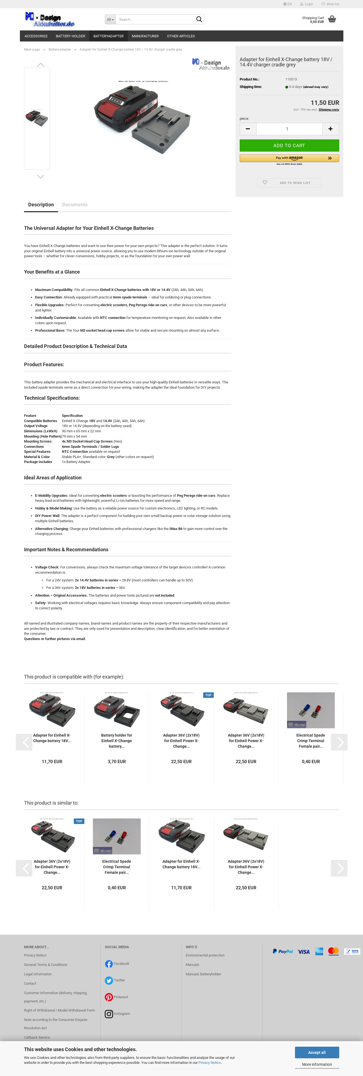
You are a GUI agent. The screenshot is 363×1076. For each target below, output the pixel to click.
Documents (75, 204)
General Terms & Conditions (45, 965)
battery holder (70, 36)
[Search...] (110, 19)
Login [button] (306, 4)
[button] (287, 4)
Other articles (181, 36)
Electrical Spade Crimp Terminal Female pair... (310, 740)
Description (41, 204)
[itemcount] (289, 129)
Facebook (121, 963)
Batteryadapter (108, 36)
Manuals (192, 965)
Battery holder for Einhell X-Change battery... (116, 740)
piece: (244, 118)
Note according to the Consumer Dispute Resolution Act (55, 1024)
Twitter (119, 980)
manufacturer (145, 36)
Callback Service (37, 1037)
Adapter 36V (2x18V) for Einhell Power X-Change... (181, 740)
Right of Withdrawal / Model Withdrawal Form (59, 1010)
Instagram (122, 1014)
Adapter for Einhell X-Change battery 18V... (52, 738)
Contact (30, 983)
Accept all (317, 1052)
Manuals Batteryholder (203, 974)
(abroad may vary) (315, 87)
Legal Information (38, 974)
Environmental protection (205, 955)
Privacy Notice (210, 1063)
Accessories (36, 36)
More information (317, 1064)
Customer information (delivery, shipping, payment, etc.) (55, 997)
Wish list (330, 4)
